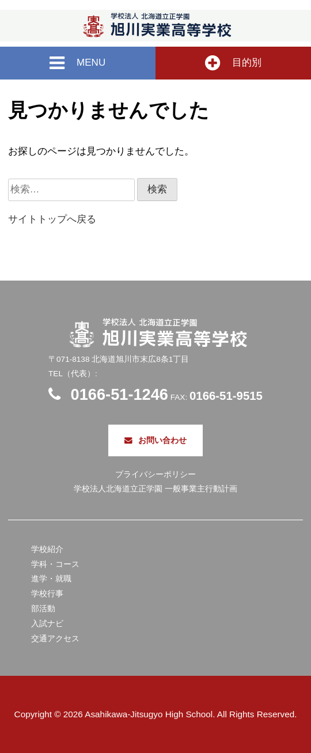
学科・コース (55, 564)
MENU (77, 63)
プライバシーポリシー (155, 474)
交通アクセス (55, 638)
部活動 (43, 608)
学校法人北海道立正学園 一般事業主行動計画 (155, 489)
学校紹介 (47, 549)
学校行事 (47, 593)
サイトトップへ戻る (52, 219)
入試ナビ (47, 623)
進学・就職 (51, 578)
